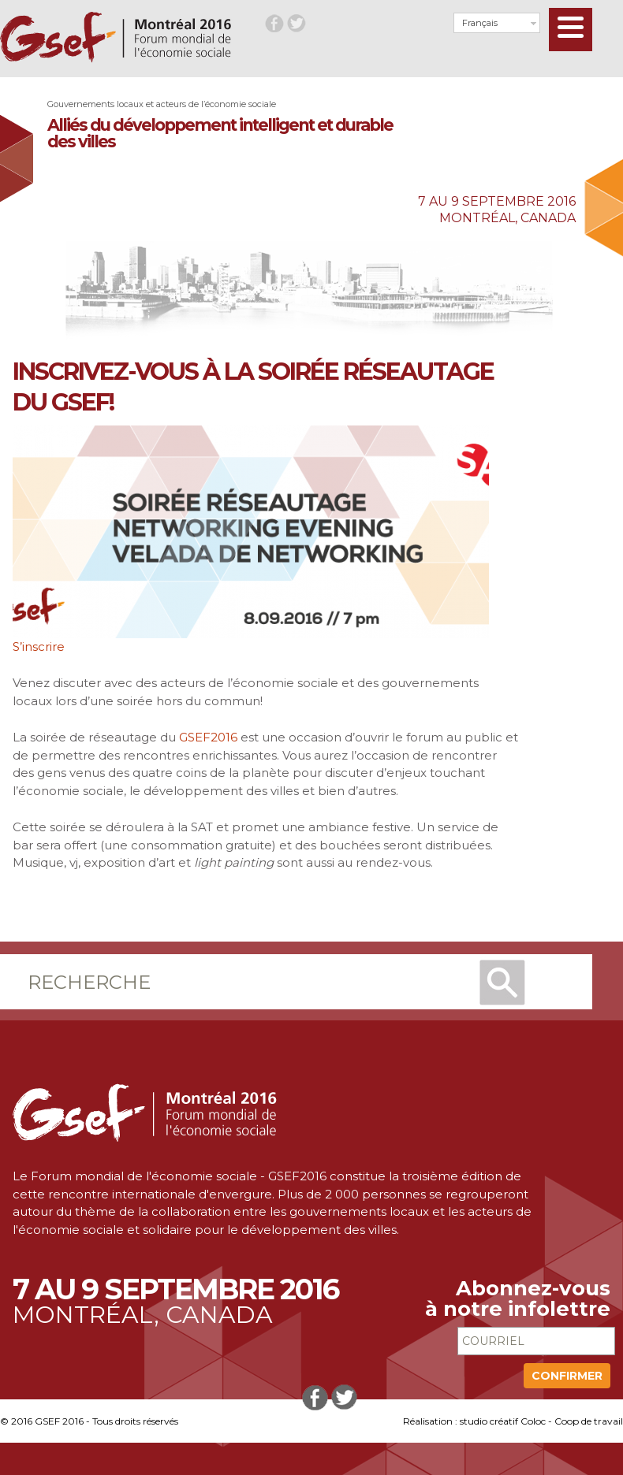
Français (480, 22)
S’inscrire (39, 646)
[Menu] (570, 29)
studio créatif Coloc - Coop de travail (541, 1421)
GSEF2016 (208, 737)
